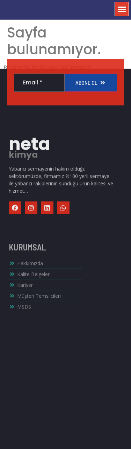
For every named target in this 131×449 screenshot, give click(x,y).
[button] (122, 7)
